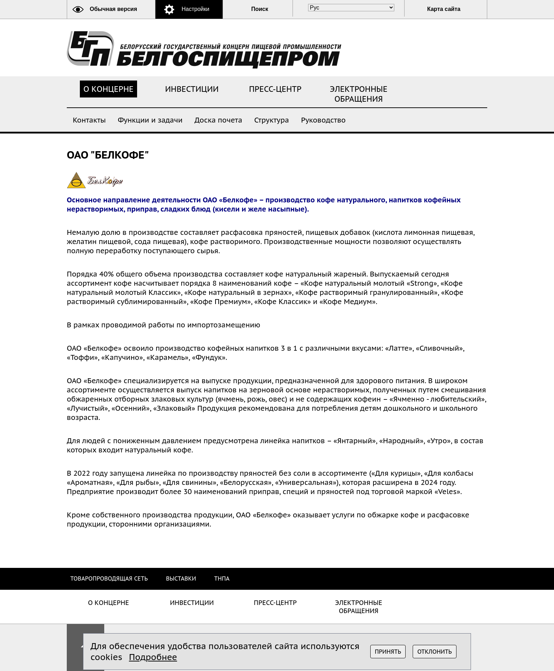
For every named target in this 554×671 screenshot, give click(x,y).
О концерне (108, 89)
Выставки (181, 578)
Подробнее (153, 657)
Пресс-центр (275, 89)
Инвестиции (192, 89)
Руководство (323, 119)
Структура (271, 119)
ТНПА (221, 578)
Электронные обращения (359, 94)
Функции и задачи (150, 119)
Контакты (89, 119)
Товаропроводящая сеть (109, 578)
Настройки (195, 9)
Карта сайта (443, 9)
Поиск (259, 9)
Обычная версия (113, 9)
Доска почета (218, 119)
